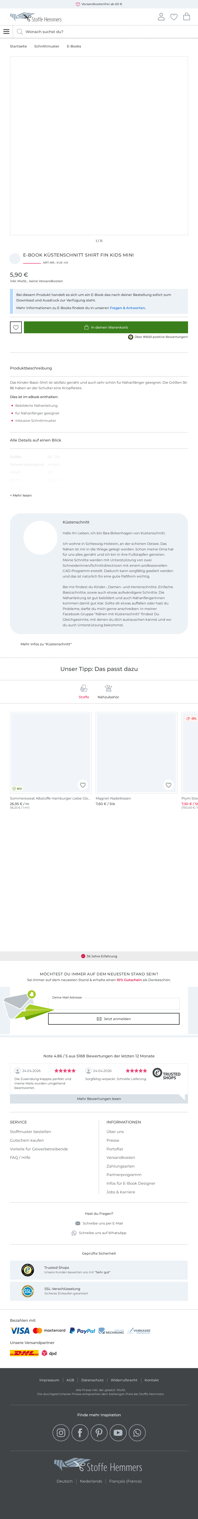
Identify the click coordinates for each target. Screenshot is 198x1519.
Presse (113, 1140)
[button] (16, 327)
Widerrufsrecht (124, 1380)
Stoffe (84, 692)
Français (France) (125, 1481)
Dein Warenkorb (186, 16)
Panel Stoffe (108, 488)
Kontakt (152, 1380)
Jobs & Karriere (121, 1192)
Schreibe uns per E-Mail (99, 1223)
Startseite (18, 46)
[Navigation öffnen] (6, 31)
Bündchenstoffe (136, 488)
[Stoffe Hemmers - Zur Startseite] (98, 1465)
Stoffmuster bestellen (30, 1131)
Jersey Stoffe (84, 488)
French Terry (58, 488)
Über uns (115, 1131)
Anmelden (161, 16)
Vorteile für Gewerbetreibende (39, 1149)
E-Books (74, 46)
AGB (70, 1380)
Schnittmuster (47, 46)
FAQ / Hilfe (20, 1157)
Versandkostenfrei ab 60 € (99, 4)
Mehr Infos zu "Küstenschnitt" (46, 644)
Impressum (49, 1380)
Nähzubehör (108, 692)
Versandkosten (121, 1157)
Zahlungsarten (121, 1166)
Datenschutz (92, 1380)
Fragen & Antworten (127, 308)
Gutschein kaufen (27, 1140)
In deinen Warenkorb (106, 327)
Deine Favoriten (174, 16)
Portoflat (115, 1149)
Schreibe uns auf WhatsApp (99, 1233)
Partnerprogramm (124, 1174)
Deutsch (64, 1481)
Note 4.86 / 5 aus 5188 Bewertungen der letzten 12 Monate (99, 1056)
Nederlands (91, 1481)
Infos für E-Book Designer (131, 1183)
